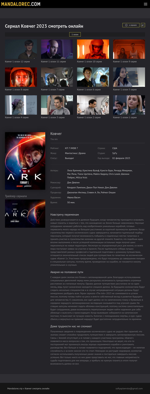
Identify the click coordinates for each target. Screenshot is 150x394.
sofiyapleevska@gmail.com (129, 388)
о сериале (131, 25)
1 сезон (75, 34)
